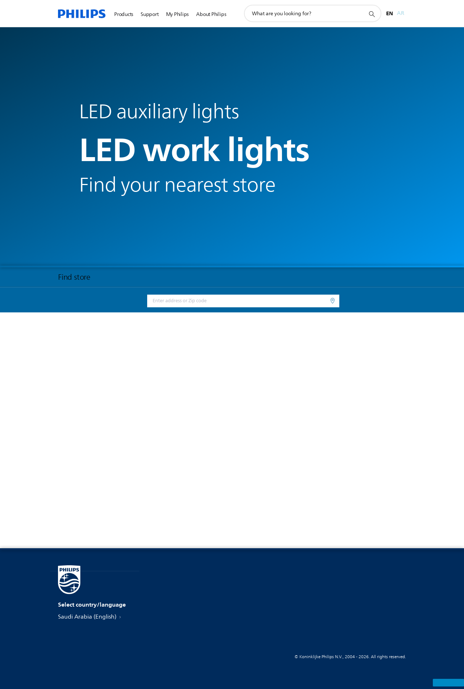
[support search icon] (371, 13)
